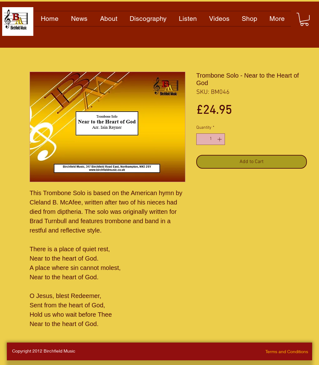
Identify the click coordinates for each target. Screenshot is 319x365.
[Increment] (220, 139)
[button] (304, 19)
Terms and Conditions (286, 351)
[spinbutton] (210, 139)
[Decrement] (201, 139)
